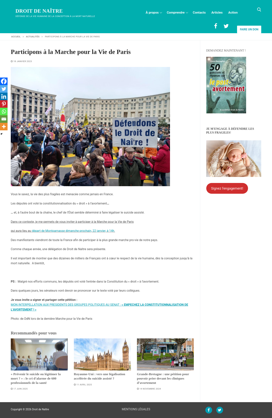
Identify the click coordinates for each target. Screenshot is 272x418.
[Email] (4, 119)
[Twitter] (226, 26)
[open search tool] (259, 10)
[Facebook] (215, 26)
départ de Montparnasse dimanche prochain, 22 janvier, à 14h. (73, 231)
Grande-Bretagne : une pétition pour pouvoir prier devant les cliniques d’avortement (163, 378)
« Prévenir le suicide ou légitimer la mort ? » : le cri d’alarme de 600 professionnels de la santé (36, 378)
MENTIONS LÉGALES (136, 409)
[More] (4, 126)
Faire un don (249, 29)
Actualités (33, 36)
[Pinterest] (4, 104)
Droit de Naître (39, 11)
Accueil (16, 36)
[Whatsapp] (4, 111)
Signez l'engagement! (227, 188)
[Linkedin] (4, 96)
